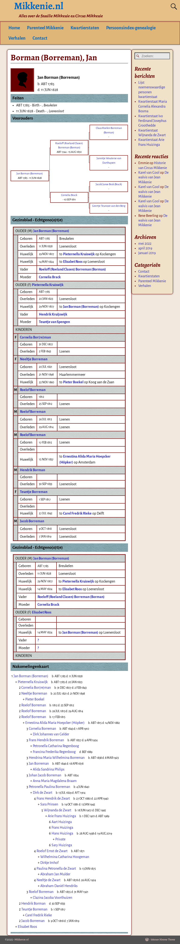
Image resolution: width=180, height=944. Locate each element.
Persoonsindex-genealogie (131, 28)
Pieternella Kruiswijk (48, 285)
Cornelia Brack (50, 277)
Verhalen (17, 38)
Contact (40, 38)
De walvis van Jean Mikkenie (153, 177)
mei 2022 (144, 243)
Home (14, 28)
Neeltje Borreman (33, 359)
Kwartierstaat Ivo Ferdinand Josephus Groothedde (152, 121)
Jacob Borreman (32, 521)
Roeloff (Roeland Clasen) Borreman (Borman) (72, 269)
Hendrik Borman (32, 470)
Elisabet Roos (41, 612)
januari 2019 (147, 253)
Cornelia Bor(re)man (35, 337)
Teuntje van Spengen (54, 322)
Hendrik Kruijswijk (53, 314)
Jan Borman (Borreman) (51, 231)
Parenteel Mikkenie (45, 28)
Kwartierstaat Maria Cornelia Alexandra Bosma (152, 106)
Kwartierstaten (85, 28)
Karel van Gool (148, 172)
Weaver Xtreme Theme (163, 939)
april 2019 (145, 248)
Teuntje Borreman (33, 492)
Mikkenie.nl (22, 939)
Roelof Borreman (32, 390)
